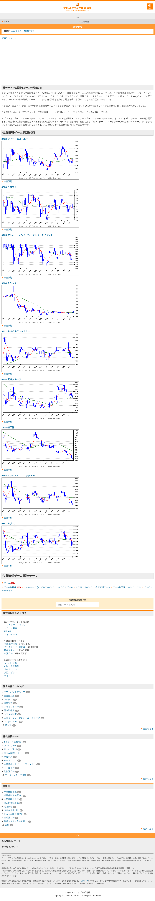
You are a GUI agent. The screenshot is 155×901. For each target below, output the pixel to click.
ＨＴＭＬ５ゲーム (84, 587)
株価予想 (8, 181)
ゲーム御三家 (119, 587)
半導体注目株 (10, 644)
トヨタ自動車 (10, 714)
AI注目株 (8, 653)
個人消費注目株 (11, 803)
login (149, 8)
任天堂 (8, 725)
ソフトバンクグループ (14, 692)
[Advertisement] (77, 62)
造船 (7, 825)
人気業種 (84, 21)
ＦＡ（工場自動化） (13, 814)
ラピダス (8, 675)
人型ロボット (10, 672)
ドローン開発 (10, 628)
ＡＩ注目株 (9, 767)
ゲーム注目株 (10, 587)
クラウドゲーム (65, 587)
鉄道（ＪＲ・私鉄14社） (16, 821)
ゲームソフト (134, 587)
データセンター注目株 (14, 647)
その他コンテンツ (10, 846)
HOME (4, 38)
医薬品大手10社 (11, 810)
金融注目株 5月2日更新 (23, 31)
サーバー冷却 (10, 663)
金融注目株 (9, 817)
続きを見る (148, 729)
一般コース (84, 881)
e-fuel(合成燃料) (11, 666)
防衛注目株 (9, 650)
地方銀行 (8, 806)
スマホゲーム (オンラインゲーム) (39, 587)
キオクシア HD (11, 721)
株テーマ (6, 21)
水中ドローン (10, 669)
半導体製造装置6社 (13, 795)
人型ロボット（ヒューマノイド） (20, 764)
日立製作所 (9, 710)
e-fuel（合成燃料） (13, 742)
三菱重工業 (9, 695)
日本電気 (8, 703)
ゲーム (7, 583)
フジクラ (8, 699)
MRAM (7, 631)
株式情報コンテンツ (11, 841)
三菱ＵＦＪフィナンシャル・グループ (22, 718)
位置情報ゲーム (102, 587)
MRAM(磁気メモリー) (14, 753)
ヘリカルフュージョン (14, 625)
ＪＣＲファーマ (11, 707)
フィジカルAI (10, 634)
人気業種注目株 (11, 799)
